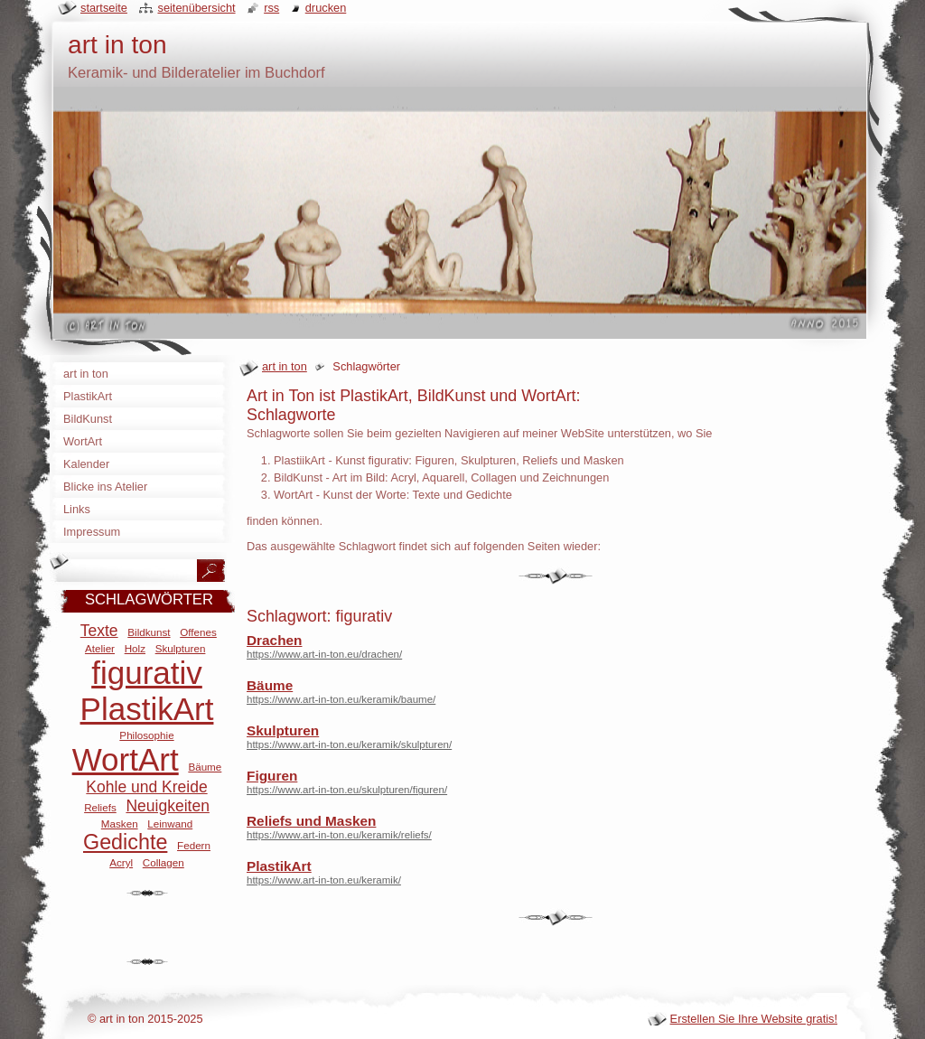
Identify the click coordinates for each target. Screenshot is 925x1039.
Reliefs (100, 807)
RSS (271, 7)
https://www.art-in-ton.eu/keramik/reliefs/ (339, 834)
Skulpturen (283, 730)
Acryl (121, 862)
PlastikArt (279, 866)
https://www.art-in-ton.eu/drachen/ (324, 654)
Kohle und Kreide (146, 787)
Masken (119, 823)
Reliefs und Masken (311, 820)
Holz (135, 648)
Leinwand (169, 823)
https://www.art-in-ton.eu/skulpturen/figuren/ (347, 789)
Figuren (272, 775)
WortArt (125, 759)
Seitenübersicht (196, 7)
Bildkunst (148, 632)
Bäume (270, 685)
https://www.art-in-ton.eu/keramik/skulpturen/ (349, 744)
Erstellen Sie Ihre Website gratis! (753, 1018)
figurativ (146, 672)
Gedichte (125, 842)
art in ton (284, 366)
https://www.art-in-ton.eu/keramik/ (324, 880)
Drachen (274, 640)
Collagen (163, 862)
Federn (193, 845)
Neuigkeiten (167, 806)
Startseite (103, 7)
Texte (99, 631)
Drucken (326, 7)
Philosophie (146, 735)
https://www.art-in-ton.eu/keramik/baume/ (341, 699)
